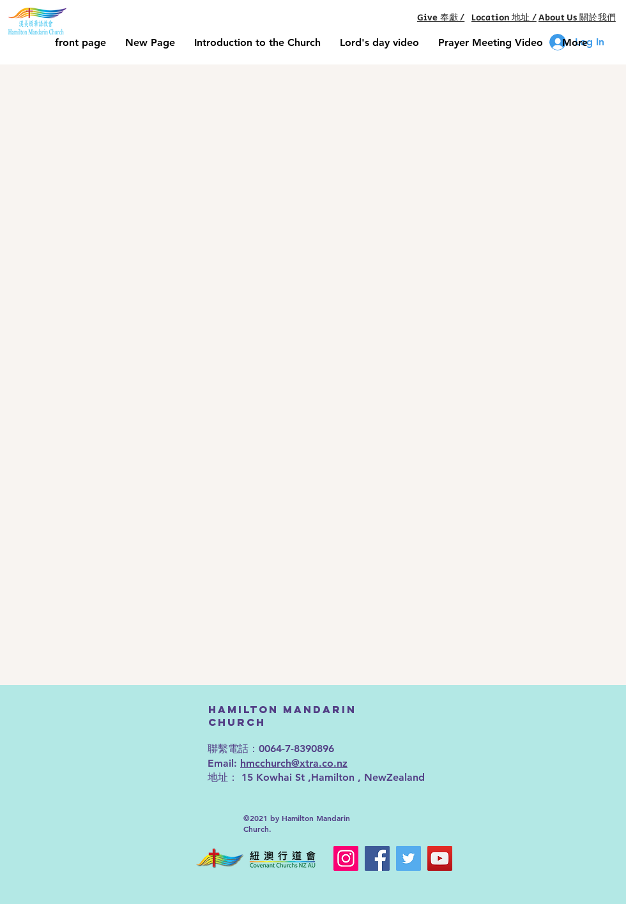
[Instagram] (345, 858)
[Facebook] (377, 858)
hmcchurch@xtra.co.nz (293, 763)
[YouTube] (439, 858)
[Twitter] (408, 858)
